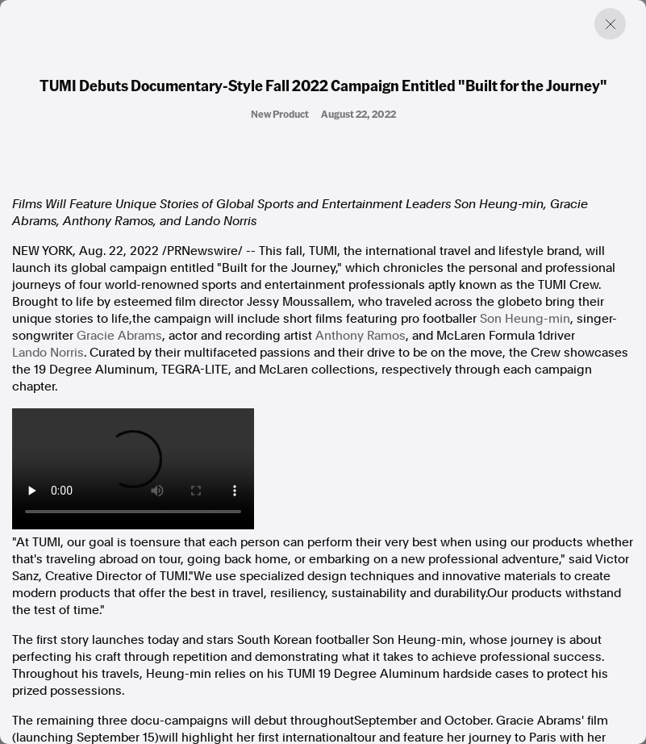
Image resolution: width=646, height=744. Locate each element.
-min (525, 318)
